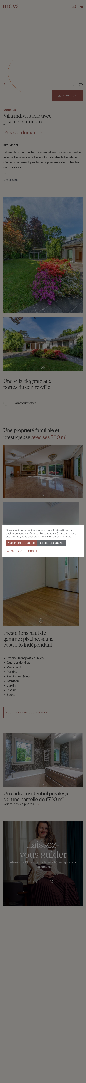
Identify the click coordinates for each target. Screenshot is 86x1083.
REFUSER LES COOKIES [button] (51, 543)
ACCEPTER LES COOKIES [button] (21, 543)
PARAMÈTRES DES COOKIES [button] (22, 551)
